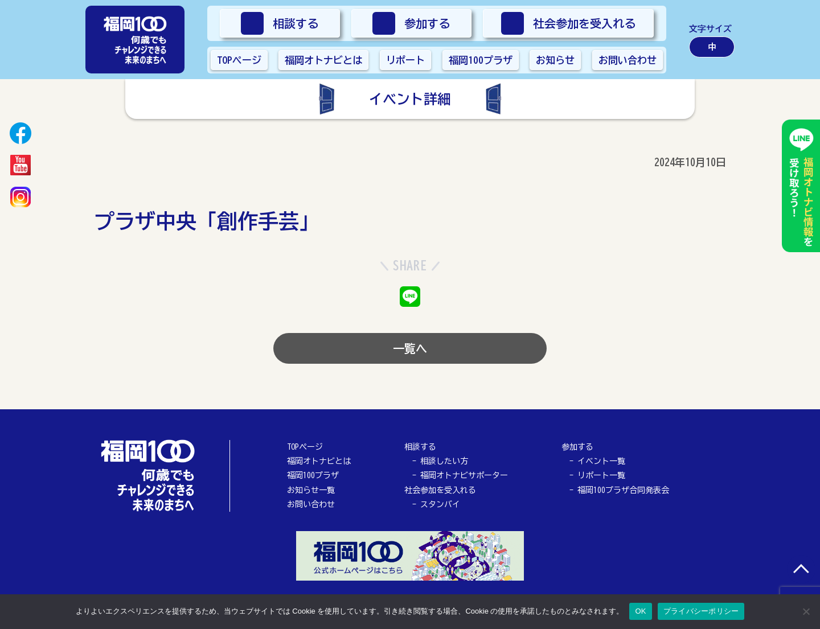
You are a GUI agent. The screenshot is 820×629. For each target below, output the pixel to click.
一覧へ (410, 348)
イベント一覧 (601, 461)
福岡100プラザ (313, 475)
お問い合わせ (311, 504)
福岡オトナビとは (319, 461)
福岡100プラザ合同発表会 (623, 490)
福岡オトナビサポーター (464, 475)
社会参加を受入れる (440, 490)
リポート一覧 (601, 475)
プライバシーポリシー (701, 611)
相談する (420, 447)
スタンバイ (440, 504)
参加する (577, 447)
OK (640, 611)
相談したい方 (444, 461)
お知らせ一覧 (311, 490)
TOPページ (305, 447)
